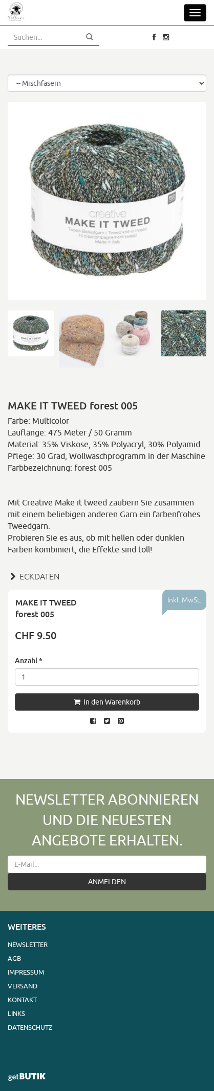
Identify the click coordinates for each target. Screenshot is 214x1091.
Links (16, 1013)
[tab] (107, 575)
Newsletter (28, 944)
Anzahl (28, 660)
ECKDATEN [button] (33, 576)
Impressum (26, 972)
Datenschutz (30, 1027)
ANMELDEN (107, 882)
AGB (14, 958)
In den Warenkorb (107, 702)
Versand (22, 986)
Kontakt (22, 1000)
